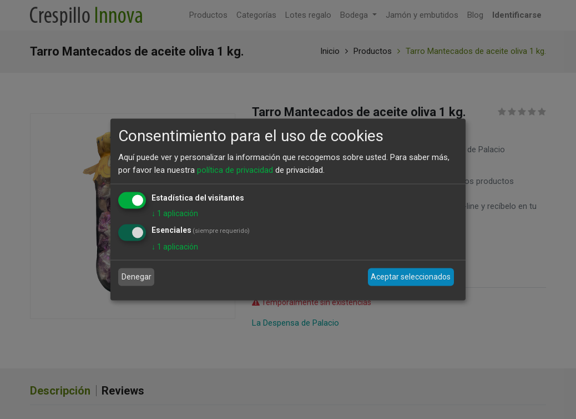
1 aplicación (174, 213)
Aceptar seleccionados (411, 276)
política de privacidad (235, 169)
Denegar (136, 276)
